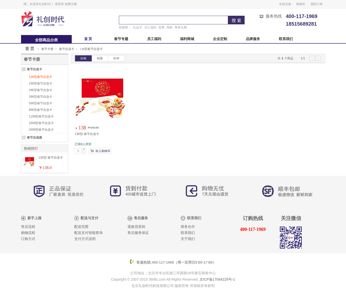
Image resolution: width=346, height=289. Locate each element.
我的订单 (317, 4)
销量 (100, 58)
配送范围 (81, 227)
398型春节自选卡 (40, 96)
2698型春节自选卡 (41, 129)
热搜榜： (125, 27)
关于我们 (188, 239)
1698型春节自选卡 (41, 123)
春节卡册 (47, 49)
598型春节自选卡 (40, 103)
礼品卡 (137, 27)
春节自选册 (34, 137)
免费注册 (71, 4)
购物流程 (28, 233)
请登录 (59, 4)
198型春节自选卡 (40, 83)
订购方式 (28, 239)
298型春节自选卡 (40, 90)
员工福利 (150, 27)
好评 (116, 58)
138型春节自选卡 (91, 49)
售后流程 (28, 227)
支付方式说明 (85, 239)
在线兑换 (285, 4)
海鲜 (170, 27)
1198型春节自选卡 (41, 116)
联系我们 (286, 39)
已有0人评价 (83, 144)
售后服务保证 (138, 233)
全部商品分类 (46, 40)
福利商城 (187, 39)
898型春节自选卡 (40, 110)
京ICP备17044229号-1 (217, 279)
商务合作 (188, 227)
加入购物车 (103, 151)
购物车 (300, 4)
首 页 (88, 39)
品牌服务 (253, 39)
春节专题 (121, 39)
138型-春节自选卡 (87, 134)
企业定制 (220, 39)
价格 (83, 58)
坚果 (161, 27)
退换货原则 (136, 227)
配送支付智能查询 (88, 233)
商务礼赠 (181, 27)
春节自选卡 (66, 49)
